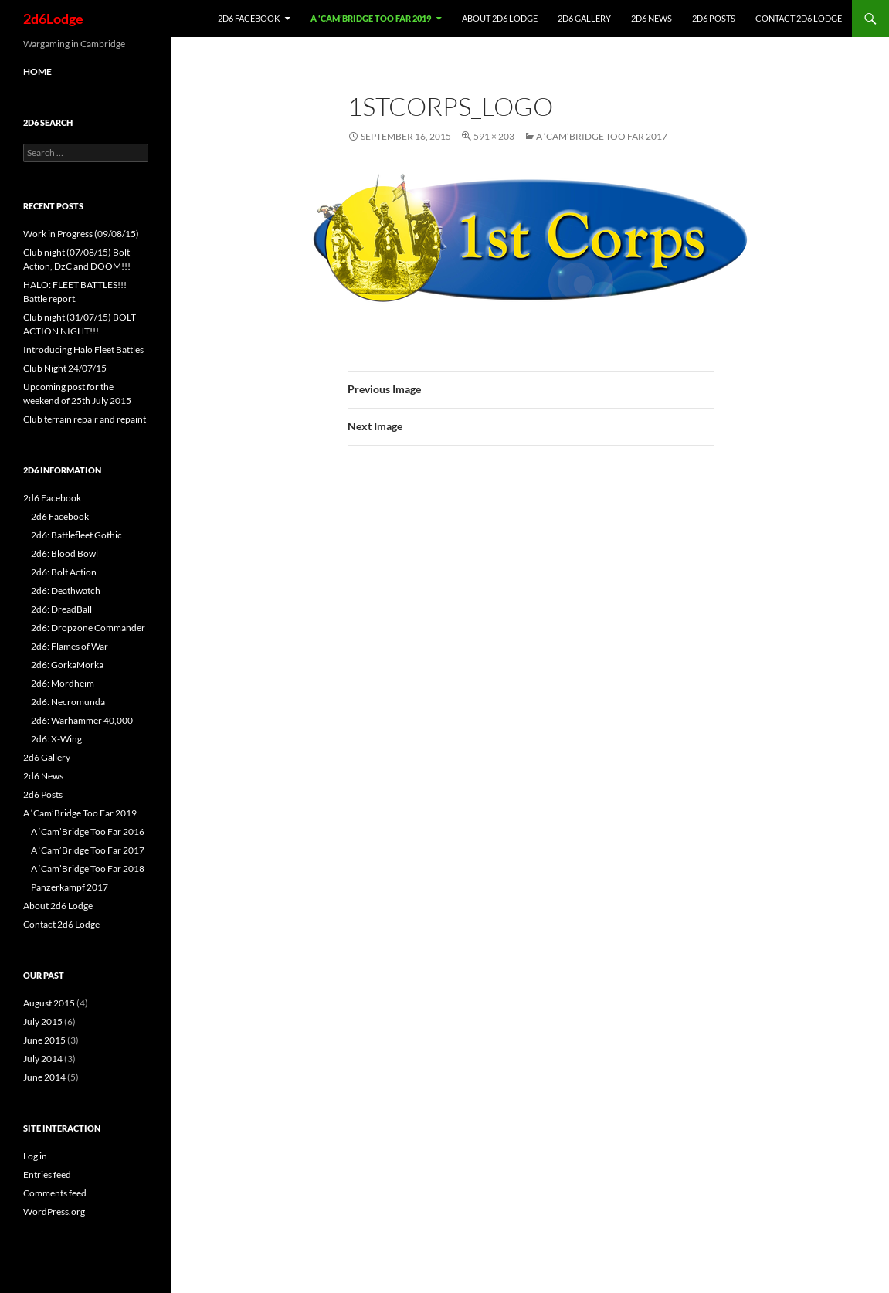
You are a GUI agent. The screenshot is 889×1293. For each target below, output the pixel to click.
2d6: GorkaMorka (67, 664)
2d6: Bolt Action (64, 572)
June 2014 (44, 1077)
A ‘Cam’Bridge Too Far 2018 (87, 868)
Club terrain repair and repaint (84, 419)
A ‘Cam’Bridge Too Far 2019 (370, 18)
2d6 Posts (713, 18)
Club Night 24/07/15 (65, 368)
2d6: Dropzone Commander (88, 627)
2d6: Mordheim (62, 683)
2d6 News (651, 18)
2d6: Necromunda (68, 702)
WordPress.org (54, 1211)
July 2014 (43, 1058)
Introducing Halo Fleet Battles (83, 349)
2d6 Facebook (249, 18)
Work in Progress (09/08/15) (81, 233)
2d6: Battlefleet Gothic (76, 535)
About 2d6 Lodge (500, 18)
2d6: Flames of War (69, 646)
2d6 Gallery (584, 18)
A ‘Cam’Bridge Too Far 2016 (87, 831)
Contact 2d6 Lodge (798, 18)
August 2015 (49, 1003)
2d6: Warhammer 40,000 (82, 720)
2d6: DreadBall (61, 609)
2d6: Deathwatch (65, 590)
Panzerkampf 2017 (69, 887)
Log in (35, 1156)
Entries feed (47, 1174)
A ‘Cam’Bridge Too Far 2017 (601, 136)
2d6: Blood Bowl (64, 553)
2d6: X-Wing (56, 739)
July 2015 (43, 1021)
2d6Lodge (53, 18)
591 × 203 (493, 136)
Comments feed (55, 1193)
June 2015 (44, 1040)
